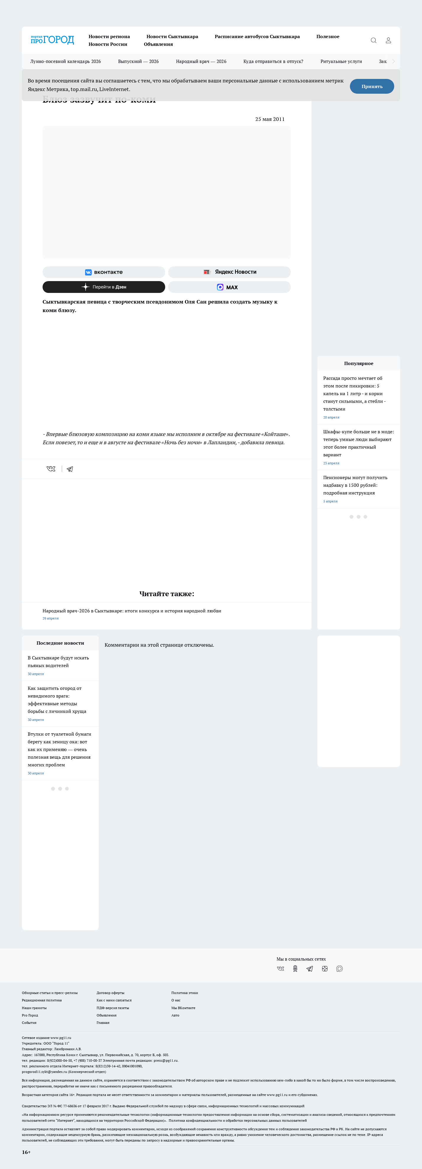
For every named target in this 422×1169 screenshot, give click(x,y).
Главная (103, 1022)
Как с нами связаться (114, 1000)
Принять (372, 86)
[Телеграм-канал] (310, 969)
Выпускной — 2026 (138, 61)
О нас (176, 1000)
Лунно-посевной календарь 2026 (65, 61)
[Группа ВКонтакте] (104, 272)
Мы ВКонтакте (183, 1008)
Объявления (158, 44)
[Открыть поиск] (373, 40)
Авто (175, 1015)
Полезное (328, 36)
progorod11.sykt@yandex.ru (44, 1071)
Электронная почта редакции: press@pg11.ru (140, 1060)
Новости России (108, 44)
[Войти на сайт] (388, 40)
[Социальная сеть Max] (229, 287)
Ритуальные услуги (341, 61)
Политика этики (184, 992)
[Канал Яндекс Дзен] (104, 287)
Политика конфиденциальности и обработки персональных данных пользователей (238, 1120)
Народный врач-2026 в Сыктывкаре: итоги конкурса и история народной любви (167, 615)
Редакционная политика (42, 1000)
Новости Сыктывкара (172, 36)
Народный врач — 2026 (201, 61)
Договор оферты (110, 992)
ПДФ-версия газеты (113, 1008)
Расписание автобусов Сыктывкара (257, 36)
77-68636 (70, 1106)
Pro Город (30, 1015)
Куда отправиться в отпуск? (273, 61)
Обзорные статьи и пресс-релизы (50, 992)
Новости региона (109, 36)
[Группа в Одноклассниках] (295, 969)
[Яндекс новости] (229, 272)
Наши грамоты (34, 1008)
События (29, 1022)
